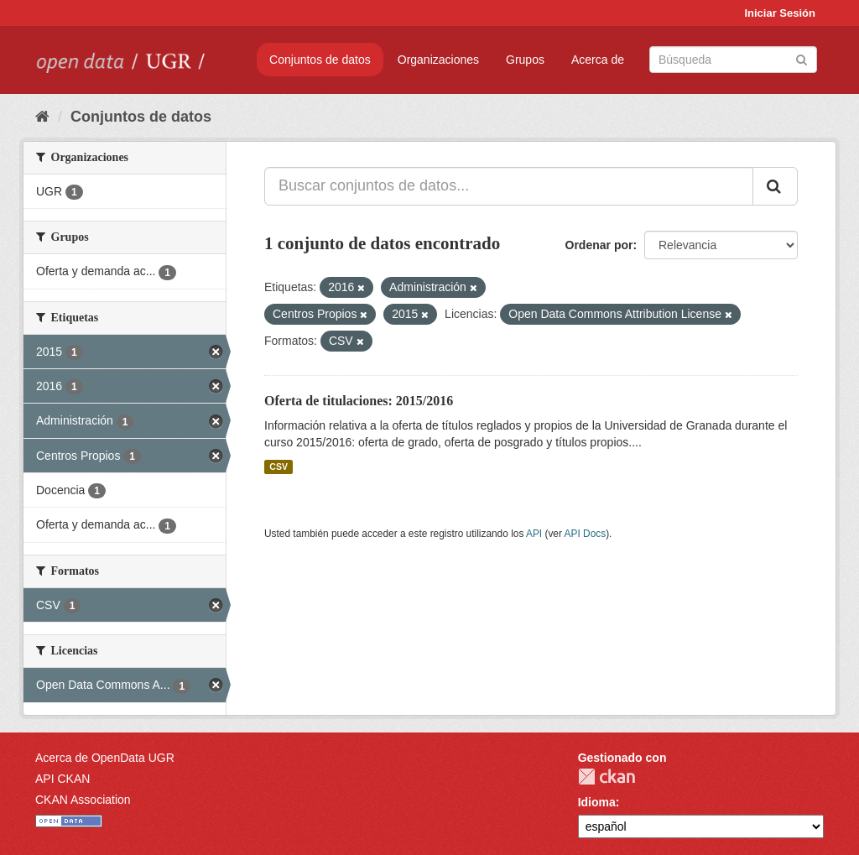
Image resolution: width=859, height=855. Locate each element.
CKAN (606, 776)
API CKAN (62, 778)
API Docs (586, 534)
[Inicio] (42, 116)
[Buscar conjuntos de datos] (733, 59)
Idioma (597, 802)
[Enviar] (801, 58)
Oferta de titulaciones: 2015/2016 (358, 401)
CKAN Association (83, 799)
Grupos (525, 59)
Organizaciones (438, 59)
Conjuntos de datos (320, 59)
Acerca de (597, 59)
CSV (278, 466)
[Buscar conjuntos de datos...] (508, 186)
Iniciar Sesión (779, 13)
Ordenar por (599, 245)
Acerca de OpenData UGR (104, 757)
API (534, 534)
